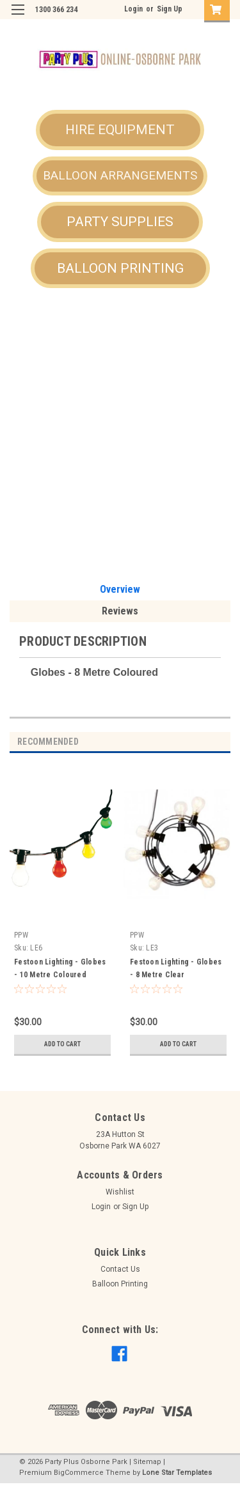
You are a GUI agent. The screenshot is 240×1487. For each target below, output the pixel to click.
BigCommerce (79, 1472)
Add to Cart (62, 1044)
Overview (120, 589)
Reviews (120, 611)
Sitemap (147, 1462)
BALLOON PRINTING (120, 268)
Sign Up (169, 8)
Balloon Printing (120, 1283)
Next (223, 742)
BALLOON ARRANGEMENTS (120, 175)
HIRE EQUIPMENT (120, 129)
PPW (21, 935)
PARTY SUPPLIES (120, 221)
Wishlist (120, 1191)
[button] (120, 130)
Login (133, 8)
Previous (205, 742)
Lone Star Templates (177, 1472)
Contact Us (120, 1269)
